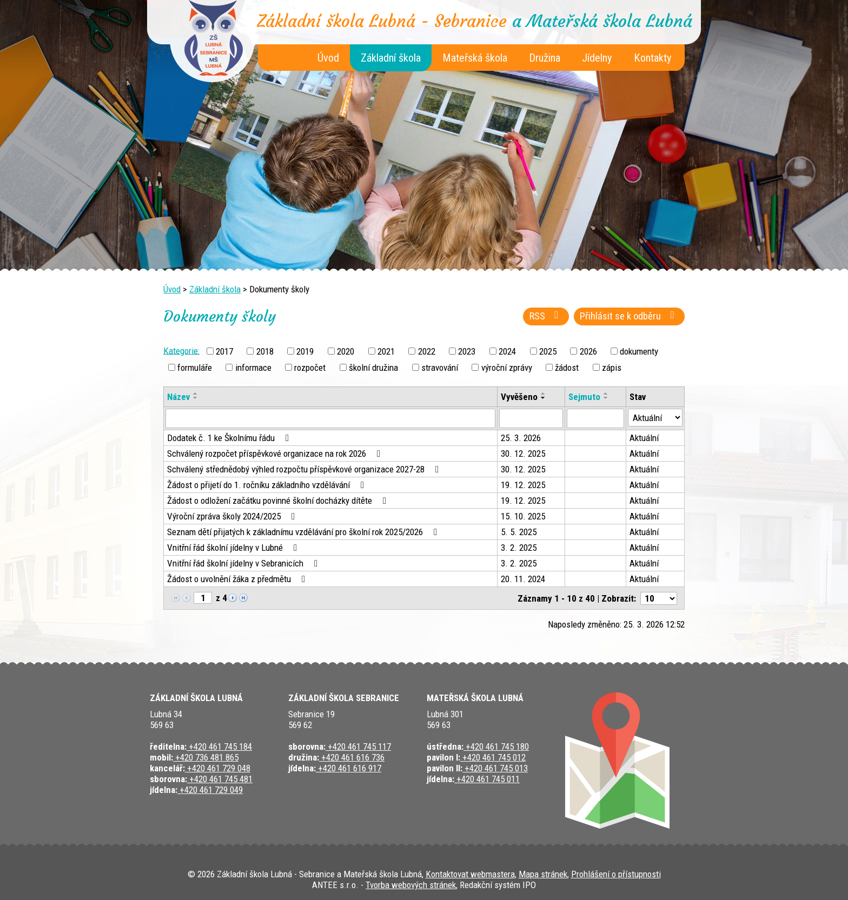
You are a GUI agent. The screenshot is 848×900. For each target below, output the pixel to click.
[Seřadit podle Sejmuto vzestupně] (606, 393)
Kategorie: (181, 350)
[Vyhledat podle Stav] (655, 417)
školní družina (373, 367)
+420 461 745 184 (219, 746)
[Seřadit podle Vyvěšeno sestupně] (543, 398)
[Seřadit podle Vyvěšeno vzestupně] (543, 393)
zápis (611, 367)
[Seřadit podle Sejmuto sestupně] (606, 398)
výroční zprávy (506, 367)
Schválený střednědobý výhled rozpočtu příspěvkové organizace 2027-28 (305, 469)
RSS (546, 316)
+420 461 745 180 (496, 746)
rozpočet (310, 367)
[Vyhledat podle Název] (330, 418)
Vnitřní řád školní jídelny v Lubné (234, 547)
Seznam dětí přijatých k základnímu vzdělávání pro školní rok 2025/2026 (304, 531)
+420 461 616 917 (348, 768)
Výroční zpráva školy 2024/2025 (233, 516)
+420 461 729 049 (210, 789)
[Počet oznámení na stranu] (658, 598)
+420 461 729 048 (217, 768)
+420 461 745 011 (487, 779)
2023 (466, 351)
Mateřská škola (474, 57)
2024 (507, 351)
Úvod (328, 57)
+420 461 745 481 (220, 779)
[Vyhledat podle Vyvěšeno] (530, 418)
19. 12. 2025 (523, 484)
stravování (439, 367)
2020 (345, 351)
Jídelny (597, 57)
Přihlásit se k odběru (629, 316)
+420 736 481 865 (206, 757)
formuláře (194, 367)
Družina (544, 57)
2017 (224, 351)
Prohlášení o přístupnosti (616, 874)
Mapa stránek (543, 874)
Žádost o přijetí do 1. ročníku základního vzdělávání (267, 484)
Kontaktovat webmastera (470, 874)
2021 (386, 351)
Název (178, 396)
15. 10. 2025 (523, 516)
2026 (588, 351)
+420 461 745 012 (493, 757)
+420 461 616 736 (352, 757)
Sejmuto (584, 396)
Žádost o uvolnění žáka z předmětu (238, 579)
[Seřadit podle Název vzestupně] (196, 393)
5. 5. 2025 (518, 531)
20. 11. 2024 (523, 579)
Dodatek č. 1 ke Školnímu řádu (230, 437)
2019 (305, 351)
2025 (547, 351)
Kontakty (653, 57)
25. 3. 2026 (521, 437)
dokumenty (639, 351)
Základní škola (391, 57)
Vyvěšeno (519, 396)
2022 (426, 351)
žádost (567, 367)
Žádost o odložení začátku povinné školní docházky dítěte (278, 500)
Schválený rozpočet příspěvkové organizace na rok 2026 (276, 453)
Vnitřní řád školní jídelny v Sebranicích (244, 563)
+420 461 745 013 (495, 768)
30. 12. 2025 (523, 453)
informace (253, 367)
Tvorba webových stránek (411, 884)
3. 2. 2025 (518, 547)
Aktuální (644, 437)
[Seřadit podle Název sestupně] (196, 398)
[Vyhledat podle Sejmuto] (595, 418)
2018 (265, 351)
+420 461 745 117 (358, 746)
